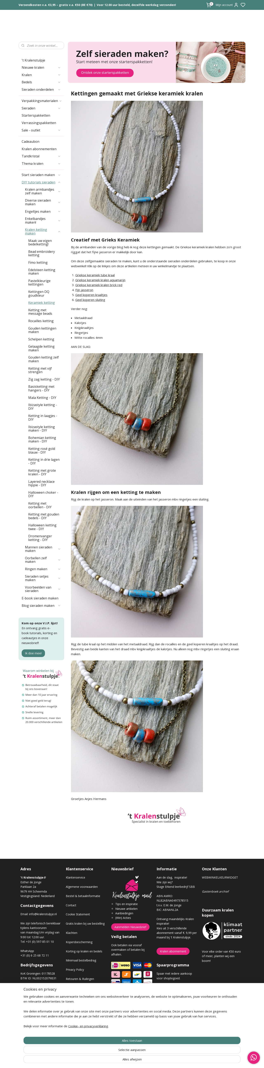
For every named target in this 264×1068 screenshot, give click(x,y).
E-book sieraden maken (40, 598)
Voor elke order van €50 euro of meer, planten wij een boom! (221, 956)
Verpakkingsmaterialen (42, 101)
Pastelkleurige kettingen (39, 283)
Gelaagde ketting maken (41, 348)
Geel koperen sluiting (90, 300)
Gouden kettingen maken (42, 330)
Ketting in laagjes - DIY (42, 417)
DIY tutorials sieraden (41, 182)
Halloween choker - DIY (43, 494)
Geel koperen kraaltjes (91, 295)
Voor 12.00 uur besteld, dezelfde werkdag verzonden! (136, 5)
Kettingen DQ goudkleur (38, 293)
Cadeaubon (30, 141)
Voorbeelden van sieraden (43, 589)
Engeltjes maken (43, 211)
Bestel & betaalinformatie (83, 896)
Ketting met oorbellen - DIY (40, 505)
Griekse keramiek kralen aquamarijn (100, 280)
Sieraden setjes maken (43, 578)
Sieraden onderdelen (41, 89)
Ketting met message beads (40, 312)
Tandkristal (41, 156)
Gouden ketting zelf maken (43, 359)
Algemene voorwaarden (82, 887)
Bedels (41, 82)
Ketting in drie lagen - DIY (44, 461)
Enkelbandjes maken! (43, 220)
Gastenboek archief (215, 891)
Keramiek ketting (41, 302)
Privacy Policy (75, 970)
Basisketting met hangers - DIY (41, 388)
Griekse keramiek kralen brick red (99, 285)
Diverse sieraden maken (43, 202)
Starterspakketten (36, 115)
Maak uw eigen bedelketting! (40, 242)
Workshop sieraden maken (83, 1006)
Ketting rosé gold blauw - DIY (41, 450)
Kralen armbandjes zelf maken (43, 191)
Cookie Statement (78, 914)
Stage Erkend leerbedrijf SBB (176, 887)
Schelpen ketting (41, 339)
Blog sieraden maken (41, 605)
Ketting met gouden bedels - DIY (43, 516)
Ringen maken (43, 569)
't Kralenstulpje (33, 60)
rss (155, 1060)
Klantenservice (75, 877)
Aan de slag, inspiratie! (172, 877)
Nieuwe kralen (41, 67)
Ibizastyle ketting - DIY (42, 407)
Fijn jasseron (84, 290)
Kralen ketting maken (43, 231)
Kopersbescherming (79, 942)
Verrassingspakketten (39, 123)
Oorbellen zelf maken (43, 560)
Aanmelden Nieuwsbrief (130, 927)
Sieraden (41, 108)
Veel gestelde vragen (79, 997)
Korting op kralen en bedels (84, 951)
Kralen (41, 75)
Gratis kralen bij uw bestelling (85, 923)
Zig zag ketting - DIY (44, 379)
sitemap (146, 1060)
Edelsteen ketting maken (41, 272)
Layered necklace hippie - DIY (41, 483)
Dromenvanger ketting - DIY (40, 538)
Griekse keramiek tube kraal (95, 275)
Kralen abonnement (173, 951)
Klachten (71, 933)
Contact (71, 905)
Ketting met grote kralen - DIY (42, 472)
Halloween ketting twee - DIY (42, 527)
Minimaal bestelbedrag (81, 960)
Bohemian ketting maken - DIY (42, 439)
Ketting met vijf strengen (40, 370)
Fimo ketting (38, 262)
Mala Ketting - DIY (42, 397)
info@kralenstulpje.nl (43, 914)
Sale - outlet (41, 130)
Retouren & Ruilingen (80, 979)
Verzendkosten (76, 988)
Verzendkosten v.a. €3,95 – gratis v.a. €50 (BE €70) (56, 5)
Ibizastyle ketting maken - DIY (41, 429)
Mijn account (227, 4)
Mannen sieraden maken (43, 549)
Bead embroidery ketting (41, 253)
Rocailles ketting (41, 321)
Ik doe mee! (33, 653)
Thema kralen (41, 163)
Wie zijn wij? (165, 882)
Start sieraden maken (41, 175)
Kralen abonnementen (39, 149)
